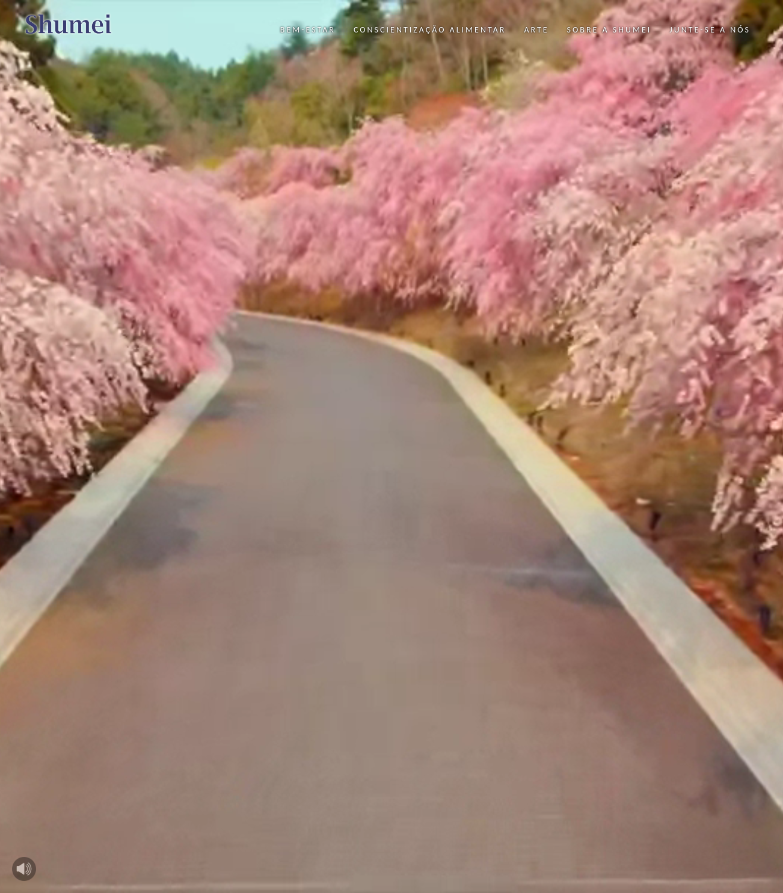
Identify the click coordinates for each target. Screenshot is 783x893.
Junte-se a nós (710, 30)
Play (24, 869)
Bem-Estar (308, 30)
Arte (536, 30)
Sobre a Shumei (609, 30)
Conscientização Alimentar (430, 30)
